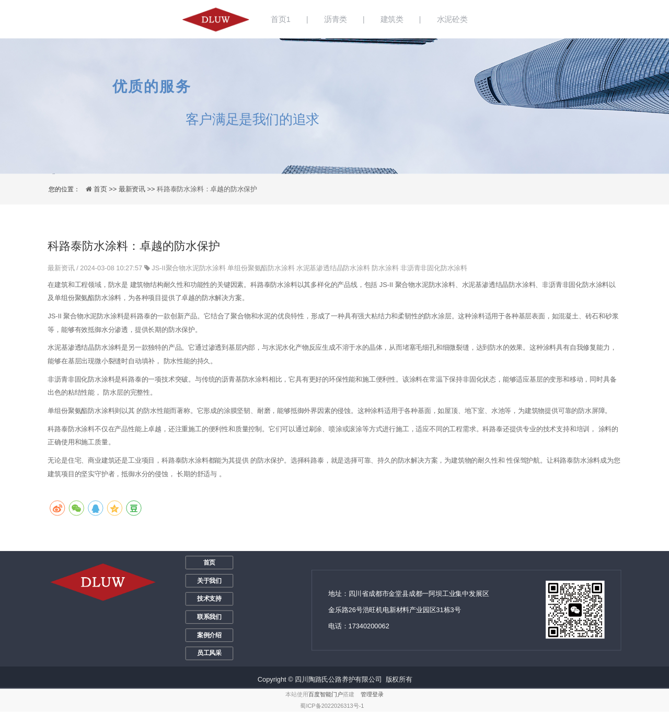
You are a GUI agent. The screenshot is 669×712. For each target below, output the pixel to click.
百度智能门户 (325, 694)
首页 (209, 562)
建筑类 (391, 19)
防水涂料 (385, 268)
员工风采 (209, 653)
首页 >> (106, 189)
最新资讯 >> (138, 189)
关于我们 (209, 580)
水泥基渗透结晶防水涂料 (333, 268)
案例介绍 (209, 635)
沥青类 (335, 19)
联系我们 (209, 617)
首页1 (280, 19)
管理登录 (372, 694)
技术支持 (209, 598)
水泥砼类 (452, 19)
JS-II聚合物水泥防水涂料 (189, 268)
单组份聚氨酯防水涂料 (260, 268)
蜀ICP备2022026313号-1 (332, 706)
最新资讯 (62, 268)
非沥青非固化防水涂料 (433, 268)
